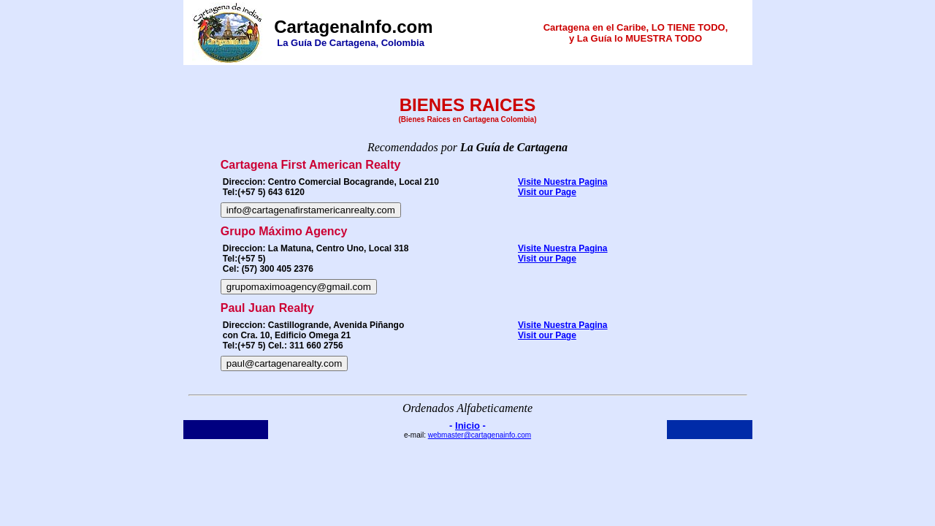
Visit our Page (547, 192)
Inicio (467, 425)
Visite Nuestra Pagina (563, 182)
